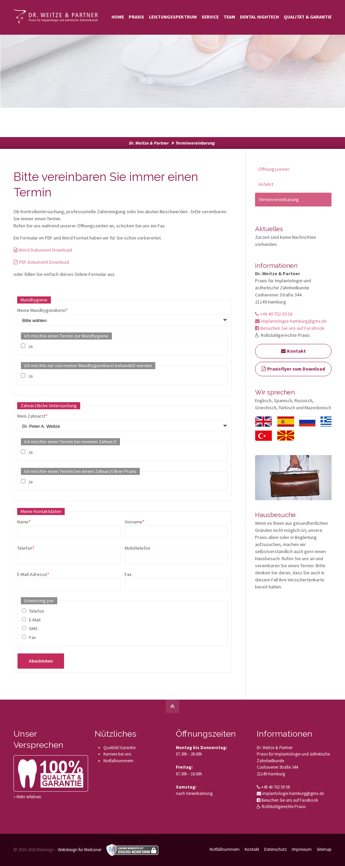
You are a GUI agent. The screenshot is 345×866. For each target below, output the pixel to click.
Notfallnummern (118, 761)
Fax (128, 574)
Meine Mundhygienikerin (42, 310)
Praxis (136, 17)
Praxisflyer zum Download (293, 369)
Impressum (302, 849)
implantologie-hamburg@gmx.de (291, 321)
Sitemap (324, 849)
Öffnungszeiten (273, 169)
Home (118, 17)
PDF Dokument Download (41, 262)
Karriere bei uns (117, 754)
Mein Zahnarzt (32, 416)
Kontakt (293, 351)
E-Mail (34, 620)
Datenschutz (275, 849)
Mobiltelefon (137, 548)
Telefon (25, 548)
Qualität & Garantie (308, 17)
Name (24, 522)
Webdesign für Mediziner (79, 850)
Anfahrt (265, 184)
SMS (33, 629)
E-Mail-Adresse (33, 574)
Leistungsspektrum (173, 17)
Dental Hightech (259, 17)
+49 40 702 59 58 (273, 314)
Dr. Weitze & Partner (148, 143)
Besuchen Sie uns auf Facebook (289, 328)
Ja (30, 346)
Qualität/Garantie (119, 747)
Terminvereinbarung (278, 199)
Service (210, 17)
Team (229, 17)
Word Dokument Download (42, 250)
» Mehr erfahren (27, 797)
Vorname (135, 522)
